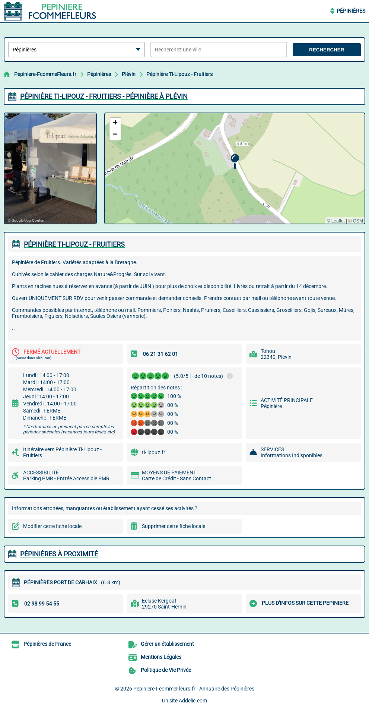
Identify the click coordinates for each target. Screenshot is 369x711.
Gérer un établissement (167, 644)
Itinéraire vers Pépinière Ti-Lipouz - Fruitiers (62, 452)
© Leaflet (335, 221)
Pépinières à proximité (59, 554)
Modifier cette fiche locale (52, 526)
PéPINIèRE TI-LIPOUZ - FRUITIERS (74, 244)
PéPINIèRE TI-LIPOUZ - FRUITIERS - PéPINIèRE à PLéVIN (104, 96)
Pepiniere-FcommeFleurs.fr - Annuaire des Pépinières (193, 689)
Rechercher (326, 50)
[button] (234, 161)
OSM (358, 221)
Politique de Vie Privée (166, 670)
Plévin (129, 74)
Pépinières (351, 11)
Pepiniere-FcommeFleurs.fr (45, 74)
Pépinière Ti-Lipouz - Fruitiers (179, 74)
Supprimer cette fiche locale (173, 526)
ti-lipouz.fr (153, 452)
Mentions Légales (161, 657)
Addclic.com (193, 701)
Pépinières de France (47, 644)
